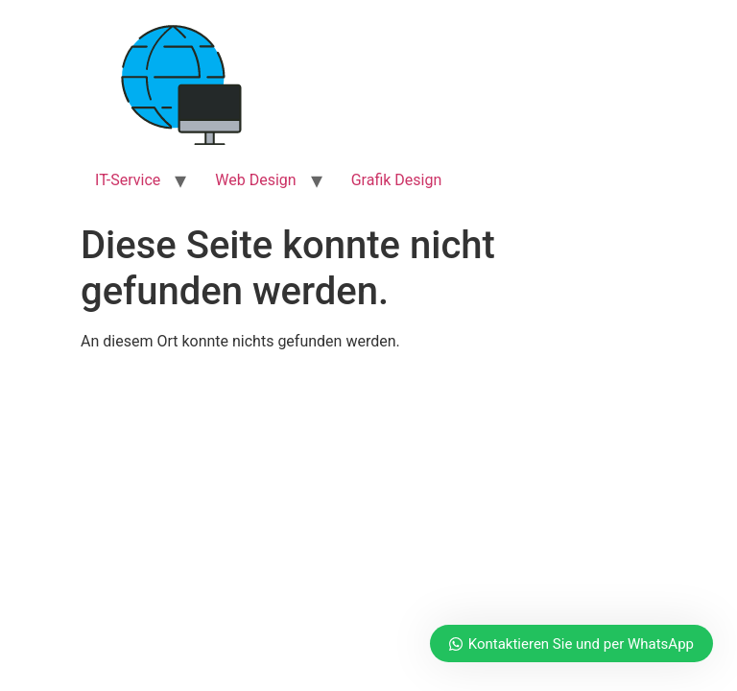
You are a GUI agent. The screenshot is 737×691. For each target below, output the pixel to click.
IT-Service (127, 180)
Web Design (255, 180)
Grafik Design (396, 180)
